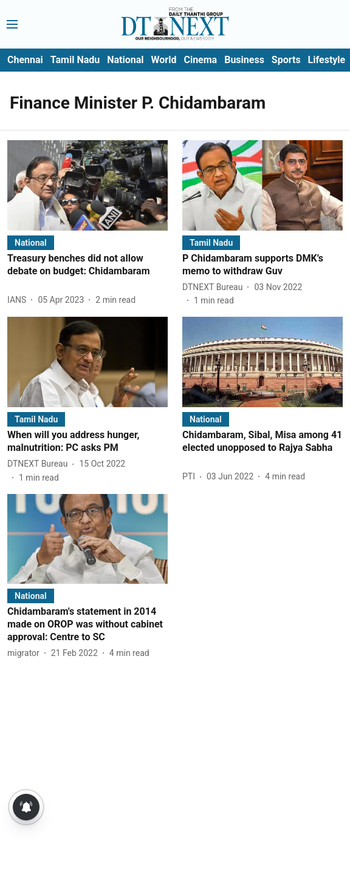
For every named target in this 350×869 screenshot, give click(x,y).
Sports (286, 60)
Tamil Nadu (75, 60)
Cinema (200, 60)
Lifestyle (327, 60)
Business (244, 60)
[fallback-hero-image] (87, 185)
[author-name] (19, 300)
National (125, 60)
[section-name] (30, 242)
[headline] (87, 265)
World (164, 60)
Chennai (25, 60)
